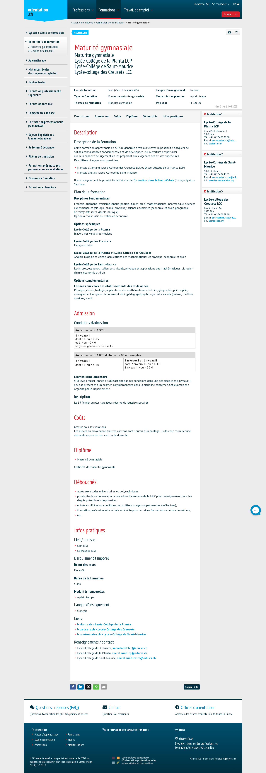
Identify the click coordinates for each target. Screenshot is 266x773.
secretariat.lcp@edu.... (224, 140)
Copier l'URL (191, 687)
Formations (87, 22)
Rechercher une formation (109, 22)
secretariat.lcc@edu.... (224, 217)
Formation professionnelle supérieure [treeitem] (44, 93)
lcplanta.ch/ (215, 143)
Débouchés (150, 116)
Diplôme (132, 116)
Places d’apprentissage (47, 734)
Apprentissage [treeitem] (37, 60)
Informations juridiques (214, 758)
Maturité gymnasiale (137, 22)
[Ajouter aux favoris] (236, 32)
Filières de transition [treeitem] (41, 156)
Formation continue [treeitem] (40, 104)
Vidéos (71, 739)
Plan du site (195, 758)
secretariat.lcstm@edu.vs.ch (136, 658)
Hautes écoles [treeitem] (36, 82)
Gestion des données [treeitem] (42, 51)
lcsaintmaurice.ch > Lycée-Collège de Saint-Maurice (111, 634)
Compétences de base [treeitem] (41, 113)
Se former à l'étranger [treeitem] (41, 147)
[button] (73, 687)
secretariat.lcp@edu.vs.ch (129, 653)
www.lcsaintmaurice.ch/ (221, 180)
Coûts (117, 116)
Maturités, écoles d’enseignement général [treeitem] (42, 71)
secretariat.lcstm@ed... (224, 177)
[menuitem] (83, 9)
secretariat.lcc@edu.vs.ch (129, 648)
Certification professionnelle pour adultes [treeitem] (45, 124)
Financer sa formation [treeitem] (41, 178)
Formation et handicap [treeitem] (42, 187)
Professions (41, 745)
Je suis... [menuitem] (230, 14)
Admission (102, 116)
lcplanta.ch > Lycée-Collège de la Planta (104, 624)
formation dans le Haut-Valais (153, 180)
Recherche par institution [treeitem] (44, 47)
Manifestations (76, 745)
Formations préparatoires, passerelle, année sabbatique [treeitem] (45, 167)
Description (82, 116)
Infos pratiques (173, 116)
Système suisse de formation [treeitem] (46, 33)
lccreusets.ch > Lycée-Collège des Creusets (106, 629)
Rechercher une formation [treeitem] (43, 42)
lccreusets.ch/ (216, 220)
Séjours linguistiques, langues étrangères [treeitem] (41, 136)
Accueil (75, 22)
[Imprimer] (229, 32)
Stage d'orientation (45, 739)
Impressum (231, 758)
